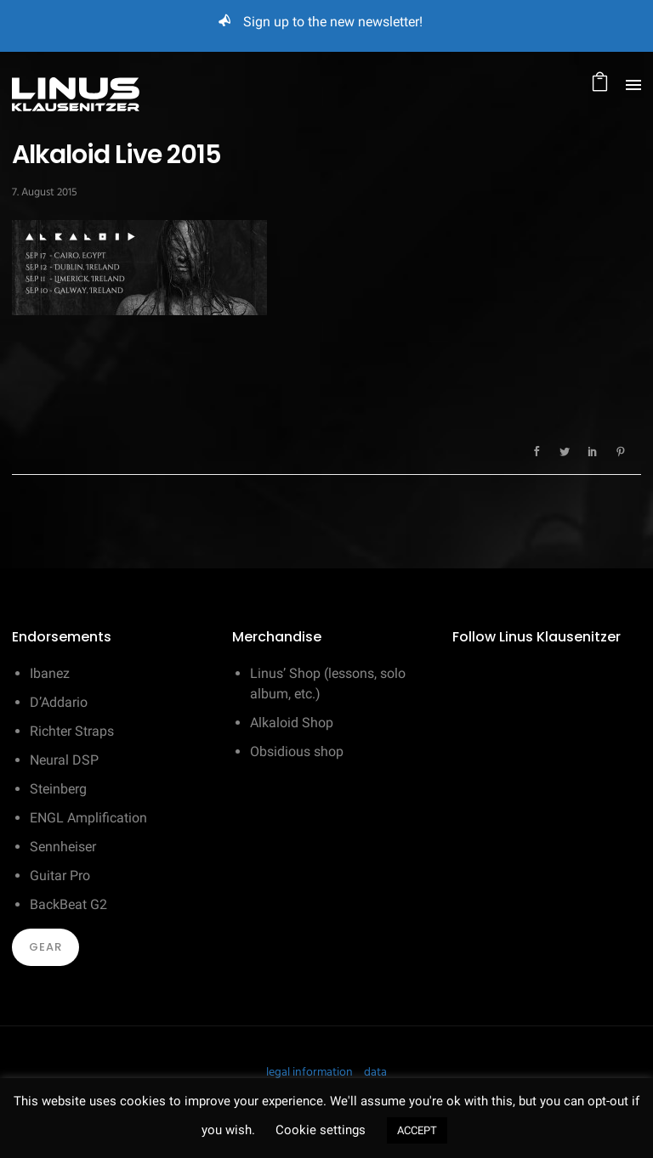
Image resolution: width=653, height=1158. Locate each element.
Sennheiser (63, 847)
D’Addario (59, 702)
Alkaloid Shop (291, 723)
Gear (45, 947)
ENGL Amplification (88, 818)
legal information (309, 1072)
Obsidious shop (297, 751)
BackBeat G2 (68, 904)
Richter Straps (72, 731)
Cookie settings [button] (320, 1130)
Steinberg (58, 789)
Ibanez (50, 673)
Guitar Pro (60, 875)
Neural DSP (64, 760)
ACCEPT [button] (417, 1130)
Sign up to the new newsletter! (333, 22)
